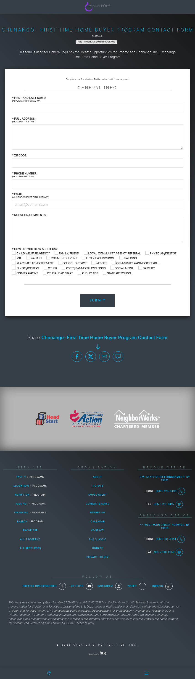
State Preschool (117, 273)
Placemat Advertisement (32, 263)
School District (72, 263)
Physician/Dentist (160, 253)
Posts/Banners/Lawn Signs (83, 268)
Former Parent (25, 273)
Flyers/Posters (25, 268)
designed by (97, 654)
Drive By (146, 268)
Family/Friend (67, 253)
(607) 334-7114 (170, 539)
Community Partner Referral (135, 263)
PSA (16, 258)
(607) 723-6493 (170, 491)
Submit (98, 300)
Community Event (61, 258)
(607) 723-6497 (168, 504)
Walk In (34, 258)
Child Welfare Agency (31, 253)
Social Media (122, 268)
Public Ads (88, 273)
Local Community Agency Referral (112, 253)
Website (99, 263)
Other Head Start (58, 273)
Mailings (128, 258)
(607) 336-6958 (168, 552)
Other (50, 268)
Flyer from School (98, 258)
